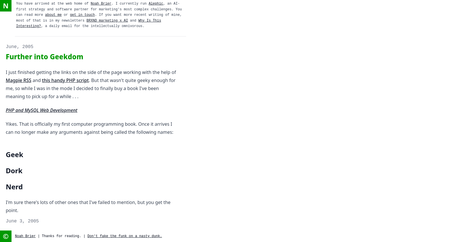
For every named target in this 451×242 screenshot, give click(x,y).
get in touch (82, 15)
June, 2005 (19, 46)
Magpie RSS (18, 80)
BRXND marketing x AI (107, 21)
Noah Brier (101, 4)
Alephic (156, 4)
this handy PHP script (65, 80)
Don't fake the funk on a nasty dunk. (124, 236)
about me (53, 15)
